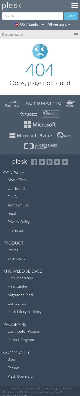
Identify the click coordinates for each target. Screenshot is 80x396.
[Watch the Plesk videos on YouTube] (57, 162)
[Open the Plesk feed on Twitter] (42, 162)
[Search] (32, 16)
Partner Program (20, 339)
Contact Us (16, 303)
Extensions (16, 258)
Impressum (16, 230)
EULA (12, 196)
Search (71, 16)
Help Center (17, 286)
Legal (11, 213)
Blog (11, 359)
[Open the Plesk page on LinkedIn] (49, 162)
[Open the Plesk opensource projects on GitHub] (65, 162)
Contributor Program (24, 331)
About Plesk (17, 179)
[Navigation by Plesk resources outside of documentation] (74, 5)
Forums (13, 367)
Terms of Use (18, 205)
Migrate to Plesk (20, 294)
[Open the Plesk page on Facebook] (34, 162)
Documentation (20, 278)
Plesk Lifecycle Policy (24, 311)
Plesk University (20, 376)
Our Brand (16, 188)
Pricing (12, 250)
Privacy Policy (18, 221)
